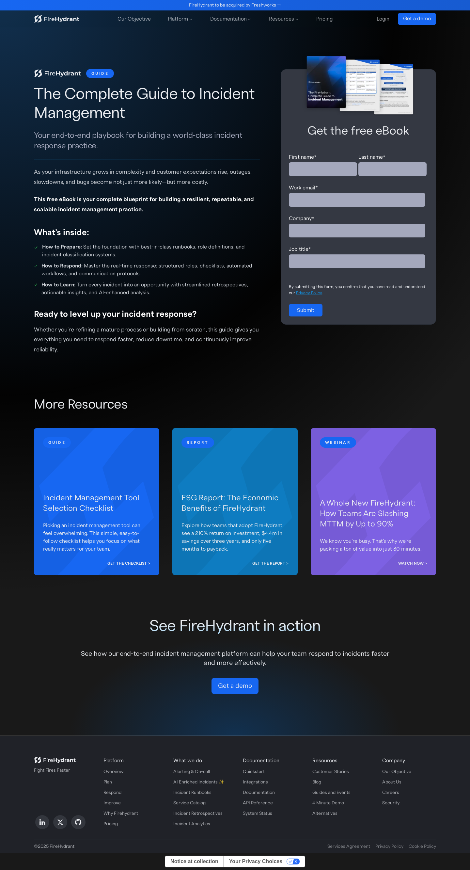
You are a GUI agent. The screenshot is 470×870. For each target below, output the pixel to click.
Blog (316, 782)
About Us (391, 782)
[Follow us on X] (60, 822)
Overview (113, 771)
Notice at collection (194, 861)
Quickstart (254, 771)
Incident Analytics (191, 824)
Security (391, 803)
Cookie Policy (422, 846)
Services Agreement (348, 846)
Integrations (255, 782)
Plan (107, 782)
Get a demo (417, 18)
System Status (257, 813)
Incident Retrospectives (198, 813)
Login (383, 19)
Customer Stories (330, 771)
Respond (112, 792)
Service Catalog (189, 803)
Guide (100, 73)
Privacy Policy (309, 293)
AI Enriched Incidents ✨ (198, 782)
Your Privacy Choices (255, 861)
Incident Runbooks (192, 792)
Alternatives (324, 813)
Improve (112, 803)
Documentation (259, 792)
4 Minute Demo (328, 803)
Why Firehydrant (120, 813)
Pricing (324, 19)
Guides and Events (331, 792)
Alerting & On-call (191, 771)
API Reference (258, 803)
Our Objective (134, 19)
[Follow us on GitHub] (78, 822)
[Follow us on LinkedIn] (42, 822)
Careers (390, 792)
